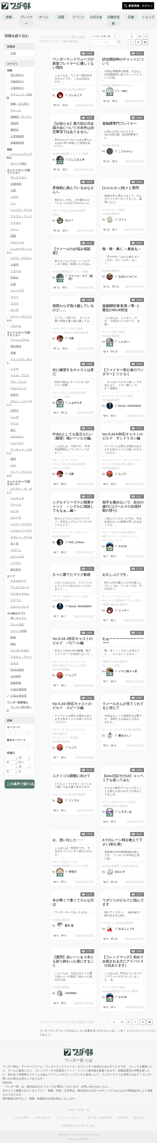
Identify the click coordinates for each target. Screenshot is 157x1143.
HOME (72, 1109)
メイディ (16, 563)
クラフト (16, 600)
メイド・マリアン (21, 524)
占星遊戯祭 (17, 136)
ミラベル (16, 271)
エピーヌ (16, 517)
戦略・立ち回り (20, 103)
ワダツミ (16, 550)
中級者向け (17, 81)
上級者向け (17, 87)
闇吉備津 (16, 346)
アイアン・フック (21, 216)
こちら (104, 1086)
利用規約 (122, 1117)
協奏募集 (16, 682)
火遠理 (15, 264)
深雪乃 (15, 410)
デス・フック (19, 381)
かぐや (15, 511)
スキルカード (19, 580)
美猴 (13, 352)
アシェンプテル (20, 339)
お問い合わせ (42, 1117)
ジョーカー (17, 443)
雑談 (13, 643)
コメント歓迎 (19, 630)
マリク (15, 423)
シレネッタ (17, 498)
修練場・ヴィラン (21, 116)
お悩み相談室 (19, 689)
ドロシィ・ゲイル (21, 537)
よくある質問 (21, 1117)
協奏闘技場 (17, 142)
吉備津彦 (16, 183)
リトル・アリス (20, 375)
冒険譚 (15, 123)
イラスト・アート (21, 656)
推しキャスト (19, 617)
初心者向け (17, 75)
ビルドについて (20, 606)
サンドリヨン (19, 177)
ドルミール (17, 242)
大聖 (13, 190)
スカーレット (19, 388)
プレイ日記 (17, 624)
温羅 (13, 235)
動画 (13, 637)
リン (13, 203)
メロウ (15, 196)
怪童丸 (15, 394)
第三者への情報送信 (100, 1117)
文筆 (13, 53)
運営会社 (138, 1117)
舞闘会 (15, 129)
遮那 (13, 458)
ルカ (13, 465)
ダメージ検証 (19, 163)
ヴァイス (16, 504)
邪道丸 (15, 277)
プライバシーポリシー (69, 1117)
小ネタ (15, 663)
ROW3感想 (17, 669)
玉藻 (13, 284)
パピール (16, 325)
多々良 (15, 543)
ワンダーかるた (20, 650)
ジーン (15, 229)
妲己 (13, 430)
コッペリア (17, 290)
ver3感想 (16, 676)
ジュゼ (15, 417)
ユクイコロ (17, 556)
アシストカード (20, 587)
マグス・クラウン (21, 258)
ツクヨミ (16, 222)
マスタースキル (20, 593)
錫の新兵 (16, 569)
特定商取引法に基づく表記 (78, 1125)
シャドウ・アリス (21, 209)
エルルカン (17, 436)
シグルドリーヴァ (21, 530)
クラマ (15, 303)
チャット (16, 110)
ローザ (15, 310)
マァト (15, 297)
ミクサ (15, 368)
